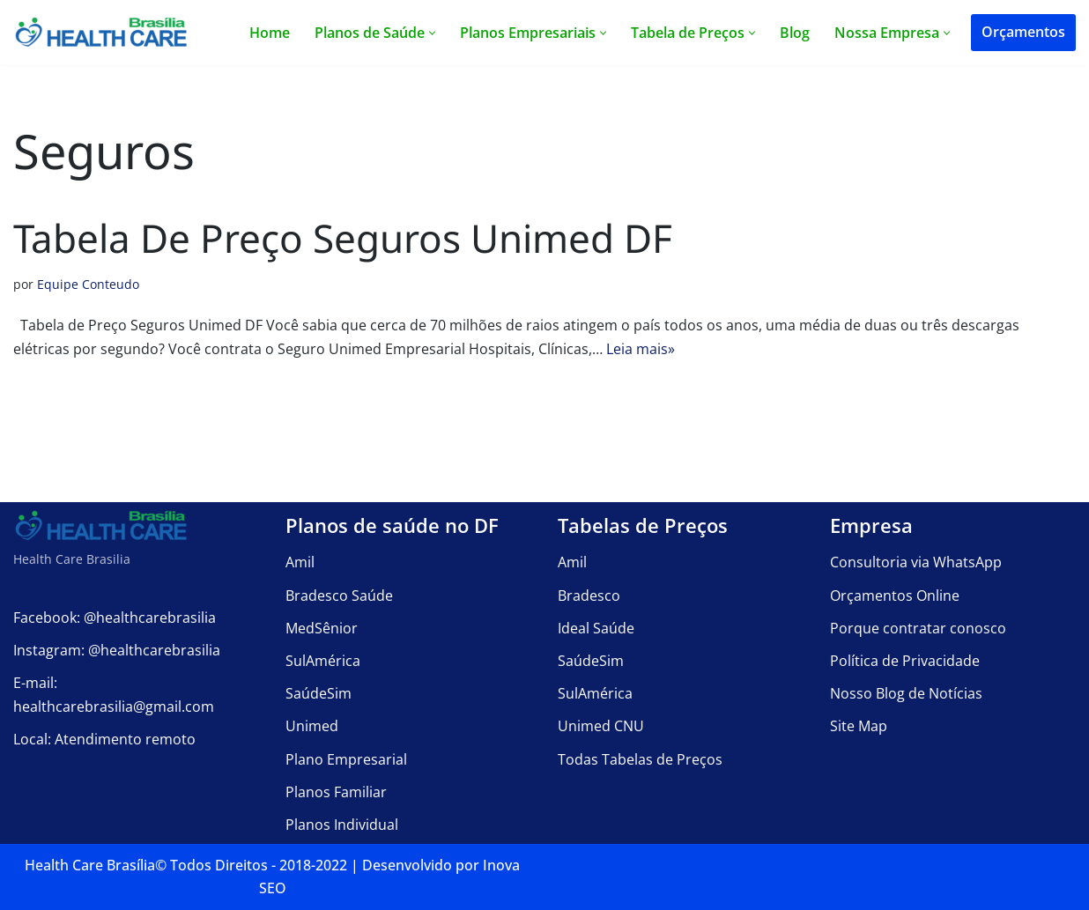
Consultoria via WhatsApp (916, 562)
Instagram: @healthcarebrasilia (116, 650)
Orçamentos (1023, 31)
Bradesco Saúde (339, 595)
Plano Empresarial (346, 759)
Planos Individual (341, 824)
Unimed (311, 726)
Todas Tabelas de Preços (640, 759)
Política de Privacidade (905, 660)
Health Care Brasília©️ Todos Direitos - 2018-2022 (186, 865)
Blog (795, 32)
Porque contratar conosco (918, 628)
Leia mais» (640, 349)
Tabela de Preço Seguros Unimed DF (342, 237)
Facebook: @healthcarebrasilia (114, 617)
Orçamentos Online (894, 595)
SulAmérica (322, 660)
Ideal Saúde (596, 628)
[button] (432, 33)
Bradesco (589, 595)
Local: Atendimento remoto (104, 739)
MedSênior (321, 628)
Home (269, 32)
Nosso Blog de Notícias (906, 693)
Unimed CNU (601, 726)
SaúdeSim (318, 693)
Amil (300, 562)
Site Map (858, 726)
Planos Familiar (336, 792)
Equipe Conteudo (88, 284)
